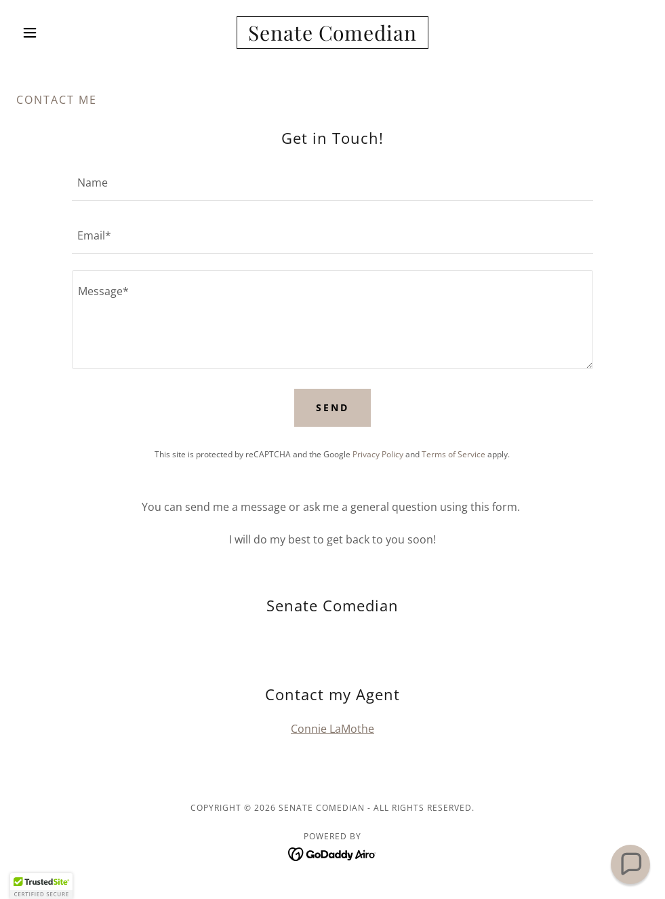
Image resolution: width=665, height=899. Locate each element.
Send (332, 407)
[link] (332, 36)
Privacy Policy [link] (377, 454)
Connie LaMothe (332, 728)
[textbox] (333, 182)
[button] (63, 32)
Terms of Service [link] (453, 454)
